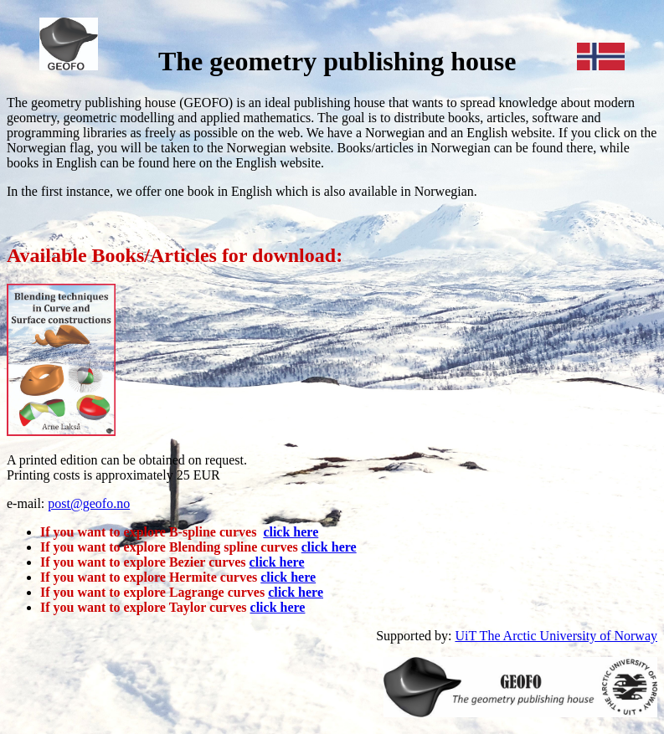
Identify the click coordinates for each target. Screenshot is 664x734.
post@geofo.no (89, 503)
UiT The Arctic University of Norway (556, 636)
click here (290, 532)
